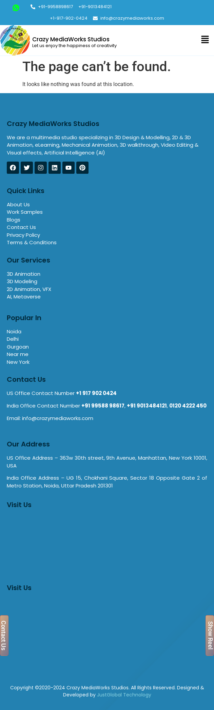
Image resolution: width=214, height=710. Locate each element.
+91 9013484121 (147, 405)
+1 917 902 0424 (96, 393)
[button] (205, 40)
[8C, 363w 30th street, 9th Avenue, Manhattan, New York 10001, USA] (107, 629)
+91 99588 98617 (102, 405)
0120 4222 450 (188, 405)
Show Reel (210, 635)
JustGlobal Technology (124, 694)
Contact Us (3, 635)
